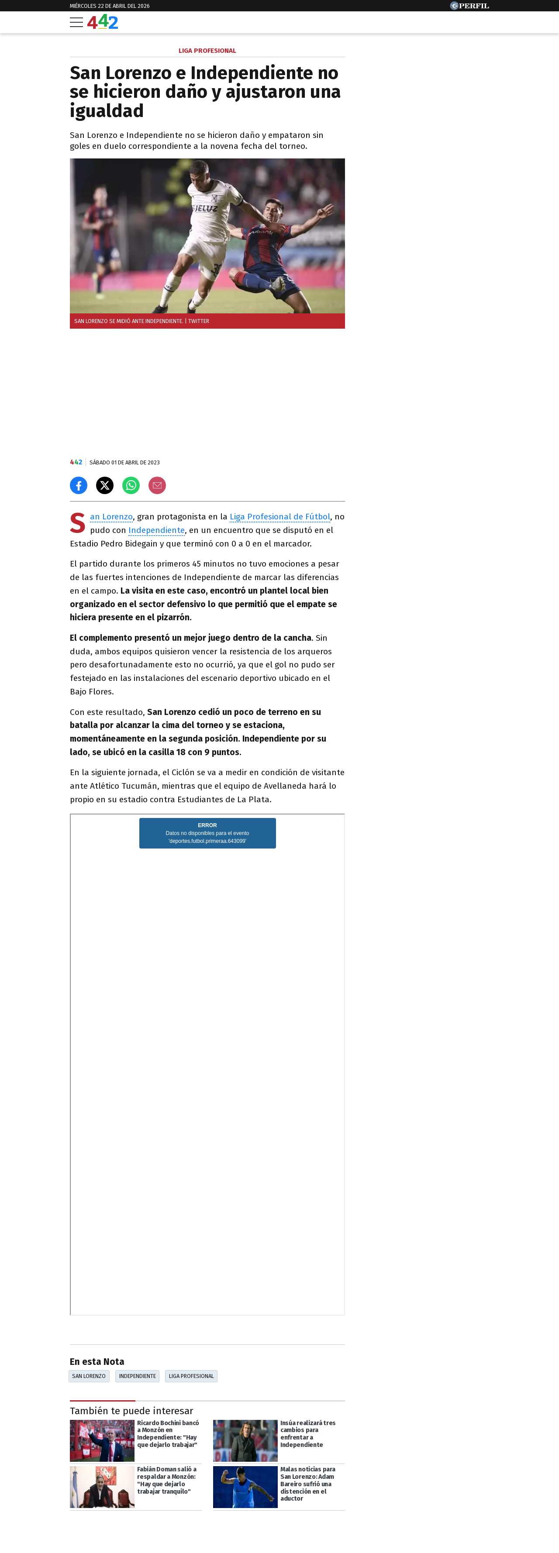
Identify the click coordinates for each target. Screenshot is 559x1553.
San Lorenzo (111, 517)
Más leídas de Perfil (401, 387)
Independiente (156, 530)
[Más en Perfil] (124, 1527)
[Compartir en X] (105, 485)
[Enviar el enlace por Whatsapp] (131, 485)
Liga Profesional (191, 1376)
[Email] (157, 485)
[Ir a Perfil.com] (469, 7)
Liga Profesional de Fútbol (280, 517)
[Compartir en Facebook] (78, 485)
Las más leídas (391, 52)
